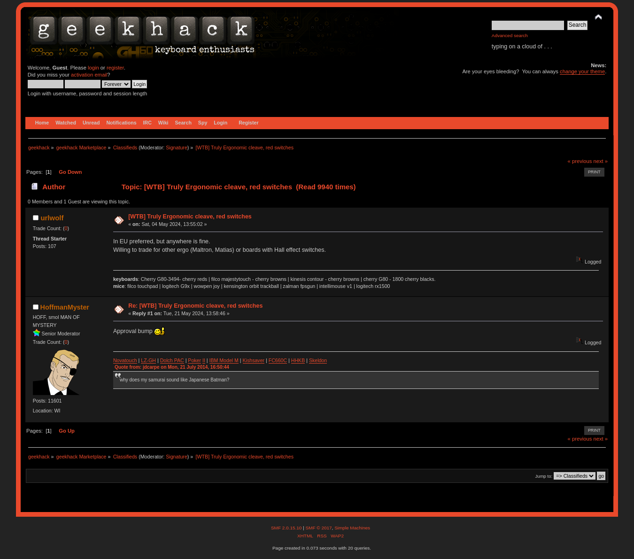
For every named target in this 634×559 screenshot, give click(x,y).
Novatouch (125, 360)
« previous (580, 161)
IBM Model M (224, 360)
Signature (176, 147)
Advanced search (510, 35)
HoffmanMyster (64, 307)
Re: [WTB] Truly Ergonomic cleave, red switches (195, 306)
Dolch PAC (172, 360)
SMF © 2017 (318, 527)
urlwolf (51, 218)
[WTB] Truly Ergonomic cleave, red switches (190, 216)
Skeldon (318, 360)
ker (197, 360)
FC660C (278, 360)
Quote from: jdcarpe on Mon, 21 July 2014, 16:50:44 (172, 367)
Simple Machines (352, 527)
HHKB (298, 360)
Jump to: (544, 476)
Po (191, 360)
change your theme (582, 71)
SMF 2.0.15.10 (287, 527)
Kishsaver (254, 360)
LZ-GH (148, 360)
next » (600, 161)
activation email (89, 75)
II (203, 360)
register (115, 67)
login (93, 67)
